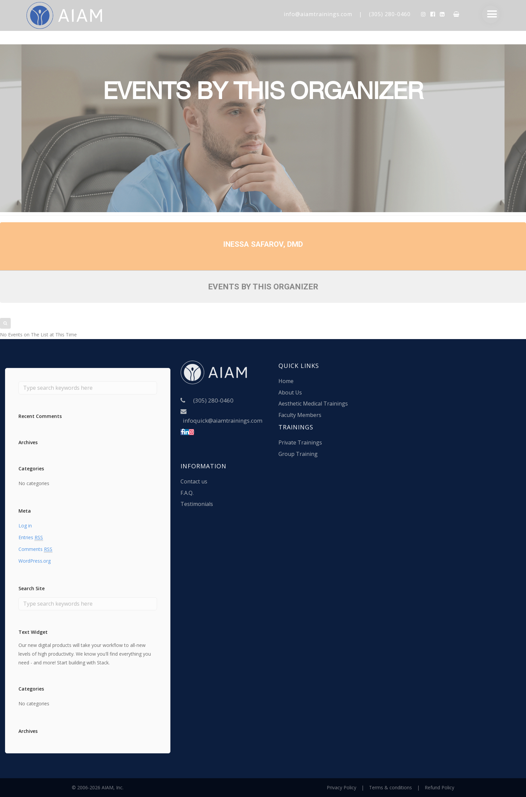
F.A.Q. (187, 493)
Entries (30, 537)
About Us (290, 392)
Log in (25, 525)
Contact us (193, 481)
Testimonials (196, 504)
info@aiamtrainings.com (318, 14)
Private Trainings (300, 442)
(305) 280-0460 (390, 14)
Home (286, 381)
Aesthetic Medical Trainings (313, 403)
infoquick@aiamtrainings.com (222, 420)
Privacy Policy (341, 787)
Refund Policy (439, 787)
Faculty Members (299, 415)
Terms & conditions (390, 787)
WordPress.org (34, 561)
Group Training (298, 454)
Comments (35, 549)
